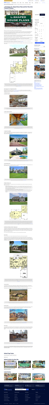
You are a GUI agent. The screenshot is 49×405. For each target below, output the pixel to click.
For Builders (26, 400)
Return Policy (16, 397)
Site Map (17, 403)
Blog (32, 2)
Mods (30, 2)
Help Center (16, 394)
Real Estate (14, 355)
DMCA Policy (14, 403)
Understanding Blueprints (37, 84)
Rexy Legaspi (6, 9)
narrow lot (22, 41)
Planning (11, 355)
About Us (37, 394)
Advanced (42, 14)
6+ (35, 27)
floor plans (18, 84)
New (18, 2)
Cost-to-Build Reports (27, 397)
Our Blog (37, 400)
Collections (26, 2)
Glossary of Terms (36, 83)
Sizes (23, 2)
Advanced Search (14, 2)
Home (4, 4)
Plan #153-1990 (24, 322)
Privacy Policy (10, 403)
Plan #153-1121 (21, 128)
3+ (41, 33)
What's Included (27, 394)
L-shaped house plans (16, 91)
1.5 (37, 33)
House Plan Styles (6, 355)
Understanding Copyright (37, 85)
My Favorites (16, 400)
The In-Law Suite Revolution (22, 368)
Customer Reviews (38, 397)
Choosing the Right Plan (7, 397)
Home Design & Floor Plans (10, 4)
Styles (20, 2)
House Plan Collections (6, 400)
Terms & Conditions (6, 403)
